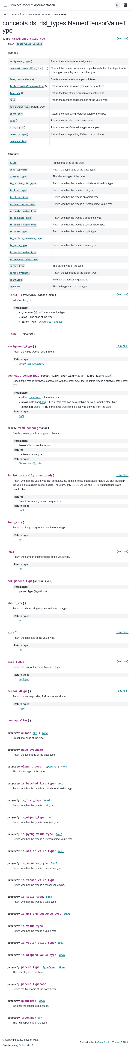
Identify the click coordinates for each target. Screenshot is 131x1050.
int (20, 569)
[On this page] (125, 5)
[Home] (5, 14)
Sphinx (23, 1045)
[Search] (117, 5)
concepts (14, 14)
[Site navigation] (5, 5)
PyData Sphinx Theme (107, 1042)
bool (21, 416)
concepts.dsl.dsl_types (39, 14)
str (20, 539)
